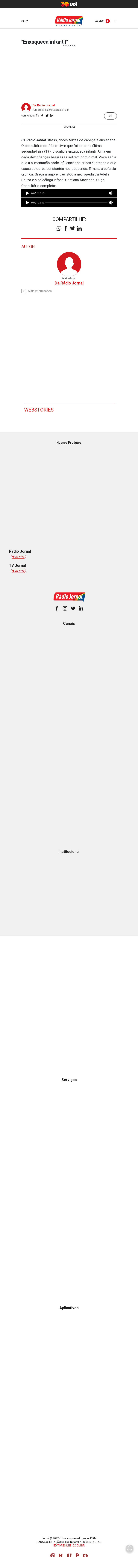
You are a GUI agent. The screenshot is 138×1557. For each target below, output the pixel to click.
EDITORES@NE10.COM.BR (69, 1545)
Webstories (39, 410)
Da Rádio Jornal (44, 105)
